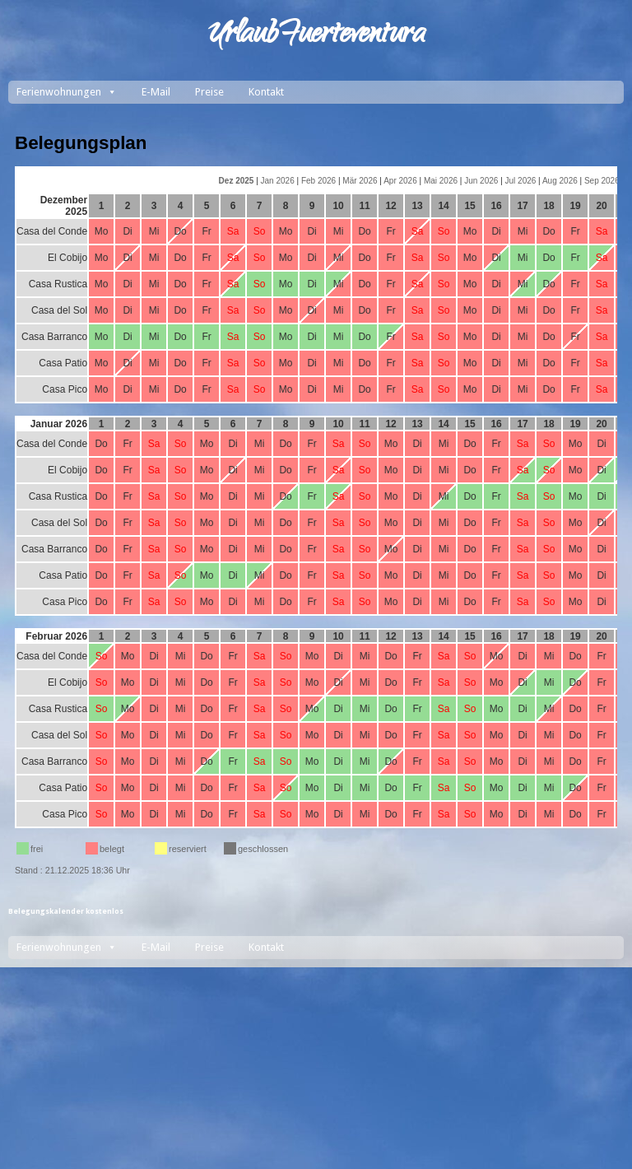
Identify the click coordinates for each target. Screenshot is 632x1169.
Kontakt (266, 92)
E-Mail (156, 92)
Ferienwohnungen (66, 92)
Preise (209, 92)
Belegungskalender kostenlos (65, 911)
